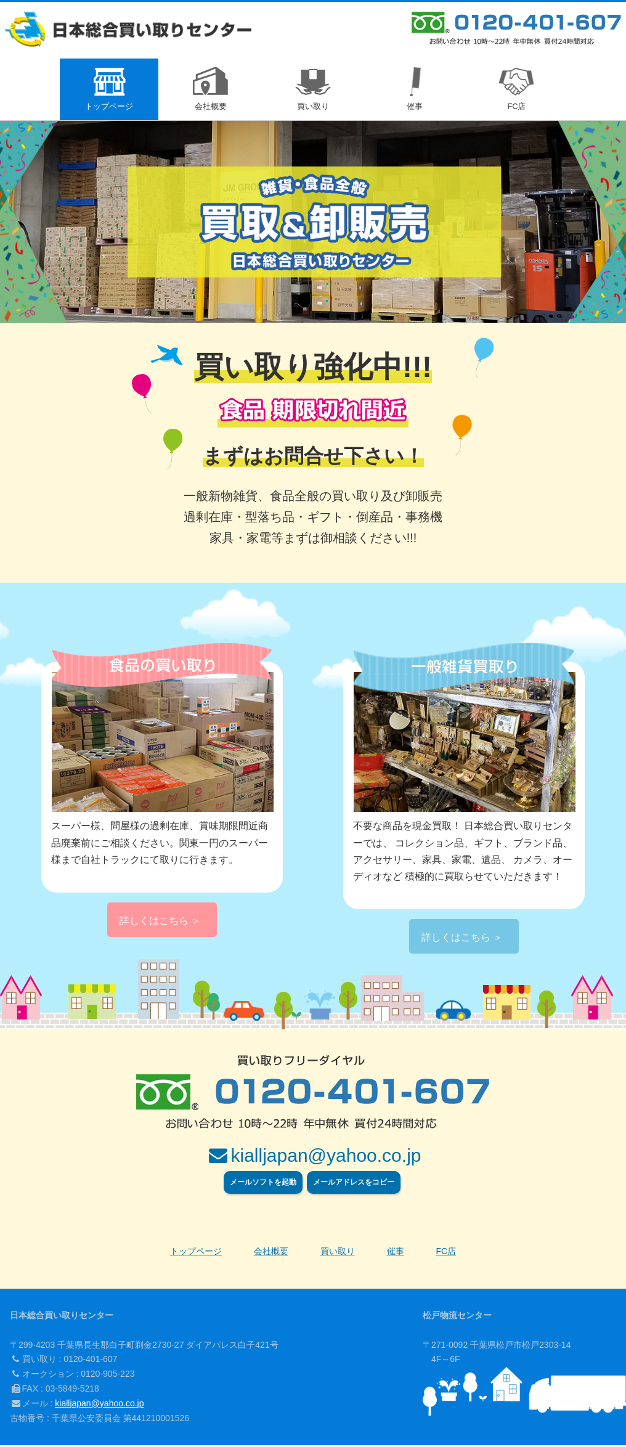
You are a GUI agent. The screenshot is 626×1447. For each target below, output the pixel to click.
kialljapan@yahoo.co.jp (99, 1405)
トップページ (196, 1253)
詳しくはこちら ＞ (160, 922)
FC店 (446, 1253)
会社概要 (271, 1253)
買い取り (337, 1253)
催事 (395, 1253)
